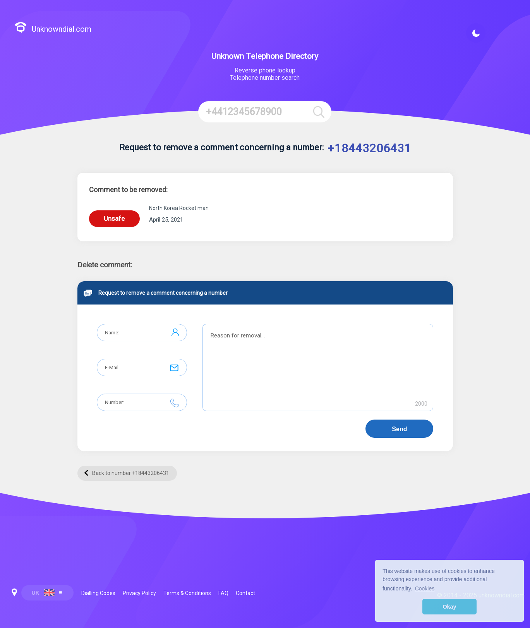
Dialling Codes (98, 593)
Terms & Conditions (187, 593)
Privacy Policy (139, 593)
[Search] (319, 111)
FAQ (223, 593)
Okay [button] (449, 607)
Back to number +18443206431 (126, 473)
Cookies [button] (425, 588)
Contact (245, 593)
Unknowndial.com (53, 28)
